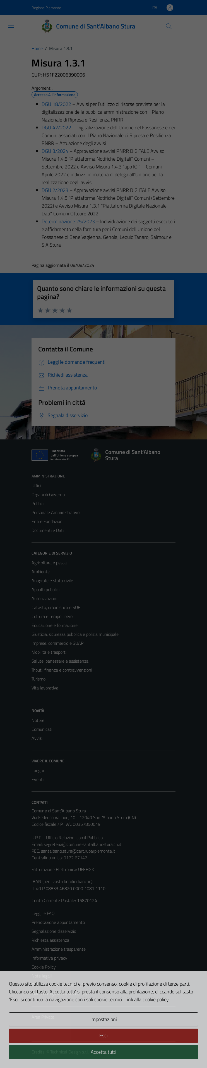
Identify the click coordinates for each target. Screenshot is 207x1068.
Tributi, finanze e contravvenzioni (62, 670)
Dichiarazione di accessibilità (57, 984)
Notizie (38, 720)
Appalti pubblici (45, 589)
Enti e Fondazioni (47, 521)
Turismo (38, 678)
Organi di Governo (48, 494)
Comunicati (42, 729)
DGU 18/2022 (56, 104)
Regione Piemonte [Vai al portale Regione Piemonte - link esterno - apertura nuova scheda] (46, 8)
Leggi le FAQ (43, 913)
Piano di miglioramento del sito (60, 993)
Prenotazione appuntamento (58, 922)
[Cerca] (168, 26)
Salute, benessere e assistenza (60, 661)
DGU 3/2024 (55, 151)
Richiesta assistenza (50, 940)
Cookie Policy (44, 967)
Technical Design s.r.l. (69, 1051)
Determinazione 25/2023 (68, 221)
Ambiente (41, 571)
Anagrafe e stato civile (52, 580)
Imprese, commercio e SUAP (57, 643)
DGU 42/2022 (56, 127)
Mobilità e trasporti (49, 652)
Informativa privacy (49, 958)
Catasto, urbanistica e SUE (56, 607)
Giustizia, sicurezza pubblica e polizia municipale (75, 634)
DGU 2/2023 (55, 190)
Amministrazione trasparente (59, 949)
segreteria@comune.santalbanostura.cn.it (82, 844)
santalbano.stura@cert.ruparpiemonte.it (78, 851)
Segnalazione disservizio (54, 931)
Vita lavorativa (45, 687)
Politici (38, 503)
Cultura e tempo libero (52, 616)
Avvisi (37, 738)
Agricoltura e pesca (49, 562)
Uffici (36, 485)
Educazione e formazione (55, 625)
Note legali (42, 975)
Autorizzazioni (44, 598)
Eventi (38, 779)
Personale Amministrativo (56, 512)
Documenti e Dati (48, 530)
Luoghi (38, 770)
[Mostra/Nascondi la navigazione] (11, 25)
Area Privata (43, 1017)
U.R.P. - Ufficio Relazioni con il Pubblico (67, 837)
